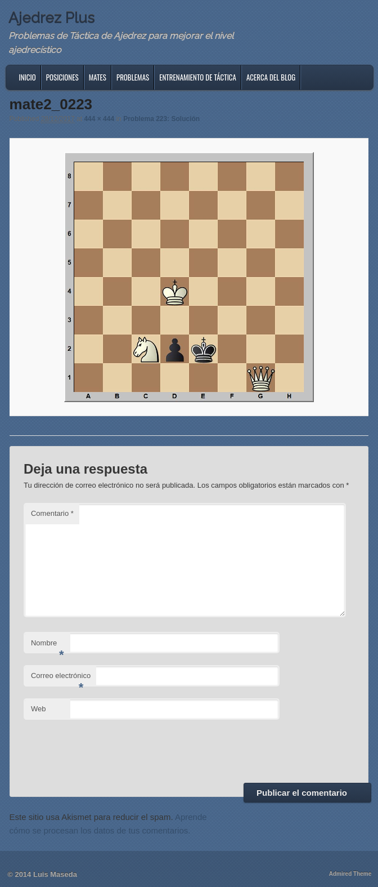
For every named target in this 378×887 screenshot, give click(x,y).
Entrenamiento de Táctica (197, 77)
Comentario (52, 513)
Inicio (27, 77)
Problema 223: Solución (161, 119)
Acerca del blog (270, 77)
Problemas (132, 77)
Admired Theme (350, 874)
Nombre (47, 646)
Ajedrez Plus (51, 18)
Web (38, 709)
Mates (97, 77)
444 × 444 (99, 119)
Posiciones (62, 77)
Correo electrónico (61, 679)
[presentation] (109, 750)
